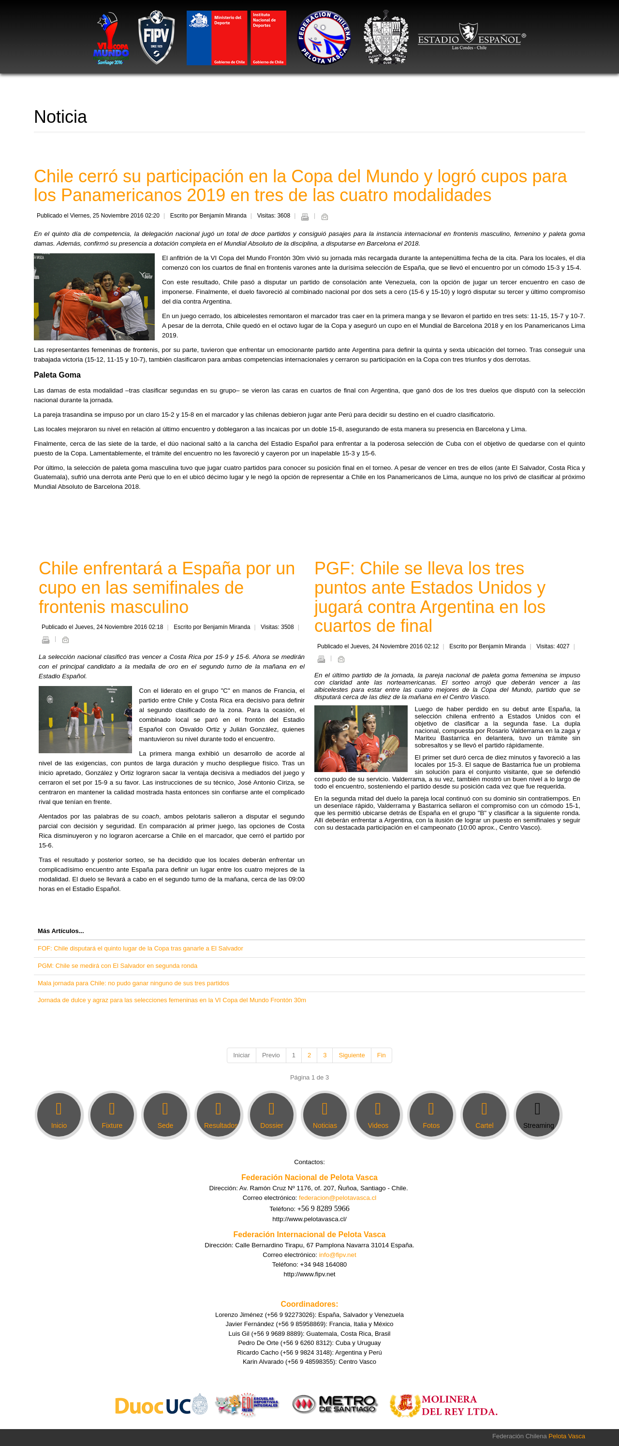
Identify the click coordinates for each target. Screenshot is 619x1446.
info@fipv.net (337, 1254)
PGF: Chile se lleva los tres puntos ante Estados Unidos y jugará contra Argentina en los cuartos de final (429, 597)
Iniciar (241, 1055)
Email (324, 216)
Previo (271, 1055)
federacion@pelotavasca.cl (337, 1197)
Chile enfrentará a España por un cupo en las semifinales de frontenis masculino (167, 587)
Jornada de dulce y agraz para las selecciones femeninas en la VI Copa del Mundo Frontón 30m (172, 1000)
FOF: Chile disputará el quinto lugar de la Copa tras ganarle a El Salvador (140, 948)
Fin (381, 1055)
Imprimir (305, 216)
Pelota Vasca (566, 1436)
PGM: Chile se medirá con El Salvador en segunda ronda (117, 965)
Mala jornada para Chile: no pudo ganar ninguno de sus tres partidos (133, 983)
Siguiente (352, 1055)
